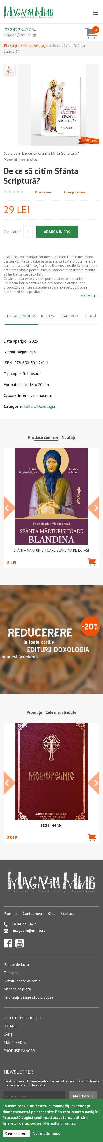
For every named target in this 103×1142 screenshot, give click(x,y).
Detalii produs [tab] (21, 316)
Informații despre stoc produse (28, 997)
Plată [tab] (90, 316)
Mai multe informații (59, 1123)
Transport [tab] (69, 316)
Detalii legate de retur (22, 980)
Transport (11, 972)
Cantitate (12, 231)
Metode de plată (17, 989)
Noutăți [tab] (68, 437)
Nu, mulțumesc (46, 1133)
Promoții (10, 913)
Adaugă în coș (57, 231)
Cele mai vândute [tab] (60, 712)
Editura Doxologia (34, 45)
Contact (67, 913)
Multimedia (15, 1042)
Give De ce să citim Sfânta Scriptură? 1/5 (6, 191)
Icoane (10, 1026)
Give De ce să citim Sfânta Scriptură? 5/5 (22, 191)
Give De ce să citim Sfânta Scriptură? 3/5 (14, 191)
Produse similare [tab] (43, 437)
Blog (51, 913)
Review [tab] (47, 316)
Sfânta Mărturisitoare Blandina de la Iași (51, 550)
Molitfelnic (51, 825)
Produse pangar (19, 1050)
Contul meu (32, 913)
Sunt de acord (16, 1133)
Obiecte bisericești (22, 1017)
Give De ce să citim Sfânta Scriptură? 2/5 (10, 191)
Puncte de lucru (16, 964)
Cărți (13, 45)
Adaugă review (74, 192)
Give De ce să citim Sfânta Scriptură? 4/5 (18, 191)
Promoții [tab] (34, 712)
